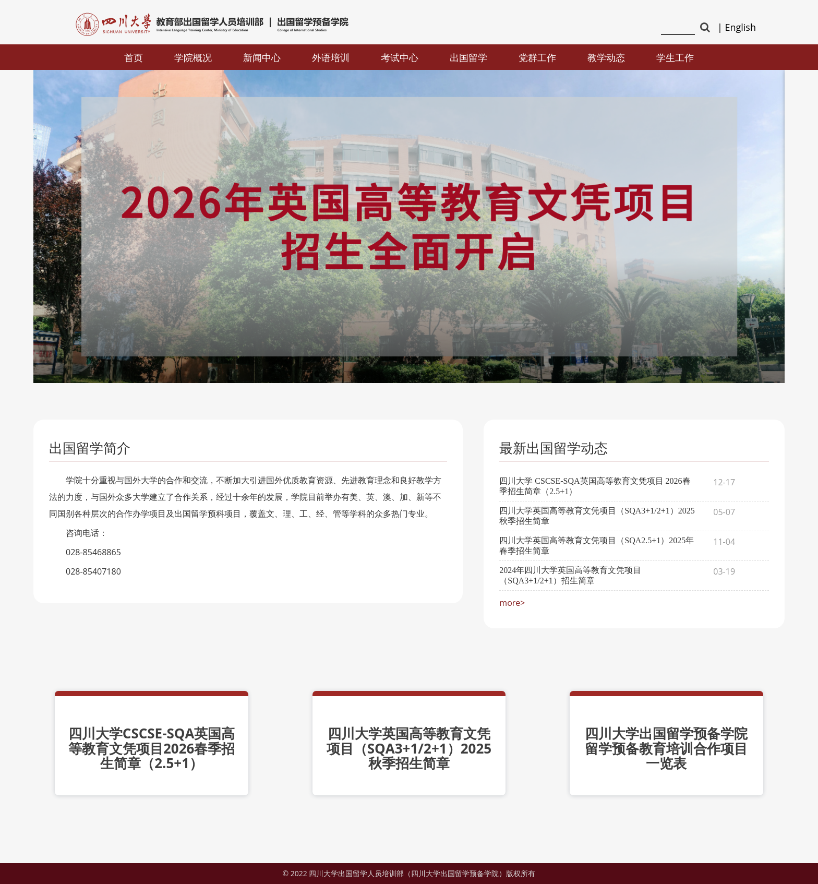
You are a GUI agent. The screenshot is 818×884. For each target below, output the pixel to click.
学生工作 (675, 57)
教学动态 (606, 57)
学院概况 (193, 57)
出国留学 (468, 57)
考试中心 (399, 57)
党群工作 (537, 57)
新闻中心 (262, 57)
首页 (133, 57)
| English (736, 27)
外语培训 (331, 57)
